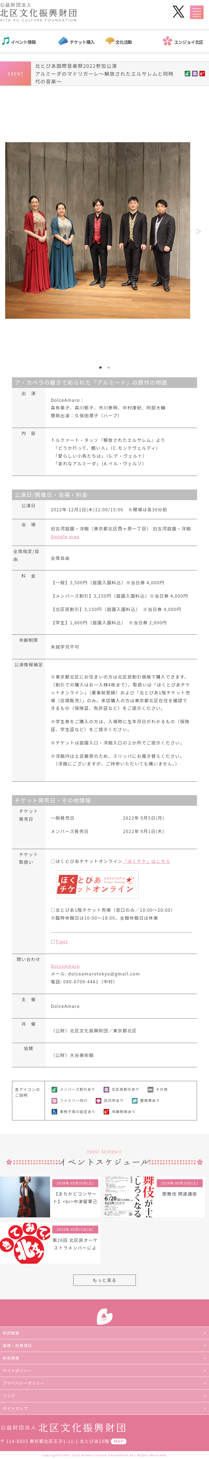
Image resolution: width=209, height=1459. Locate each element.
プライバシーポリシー (24, 1383)
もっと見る (104, 1280)
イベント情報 (23, 42)
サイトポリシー (17, 1370)
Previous (11, 231)
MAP (118, 1441)
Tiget (62, 941)
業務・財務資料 (17, 1345)
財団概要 (11, 1333)
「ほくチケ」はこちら (146, 861)
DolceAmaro (65, 966)
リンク (9, 1395)
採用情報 (11, 1358)
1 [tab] (100, 367)
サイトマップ (15, 1408)
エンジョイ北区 (188, 42)
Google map (65, 536)
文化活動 (123, 42)
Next (198, 231)
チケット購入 (82, 42)
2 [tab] (108, 367)
